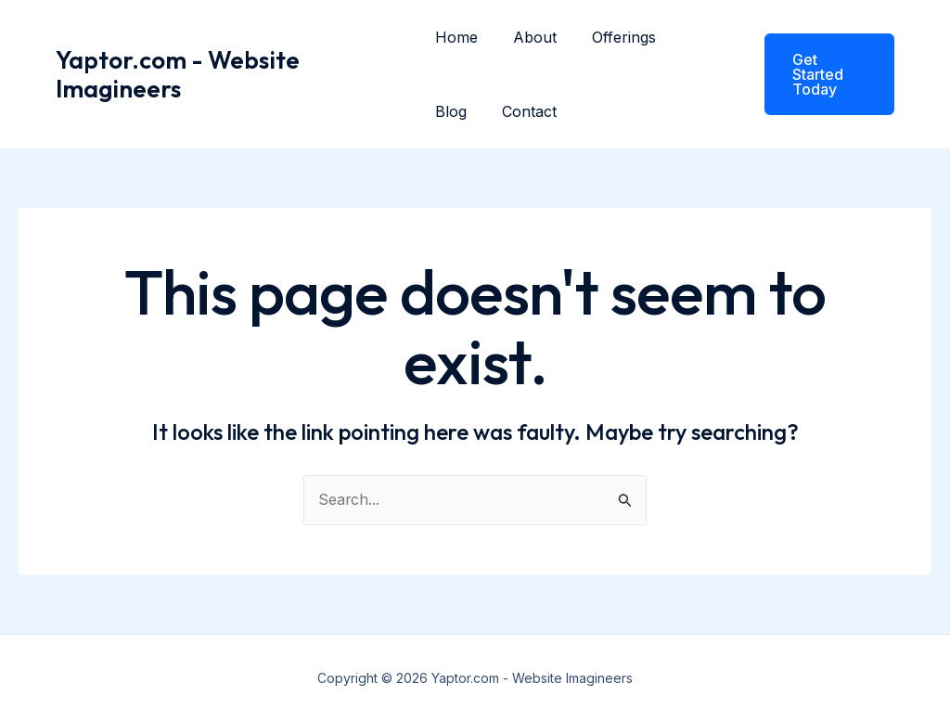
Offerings (613, 37)
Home (456, 37)
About (529, 37)
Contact (523, 111)
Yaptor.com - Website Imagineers (178, 74)
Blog (451, 111)
